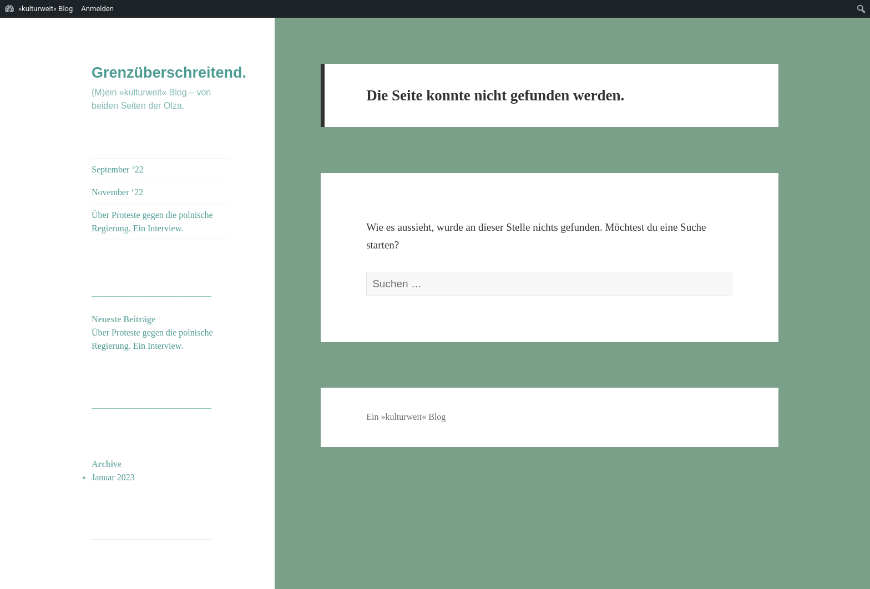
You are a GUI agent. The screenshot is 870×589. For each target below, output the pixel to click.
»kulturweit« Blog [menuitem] (45, 8)
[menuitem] (861, 9)
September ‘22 (118, 169)
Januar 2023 (113, 477)
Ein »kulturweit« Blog (406, 417)
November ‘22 (117, 192)
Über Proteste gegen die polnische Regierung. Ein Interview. (152, 221)
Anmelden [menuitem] (97, 8)
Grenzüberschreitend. (169, 72)
